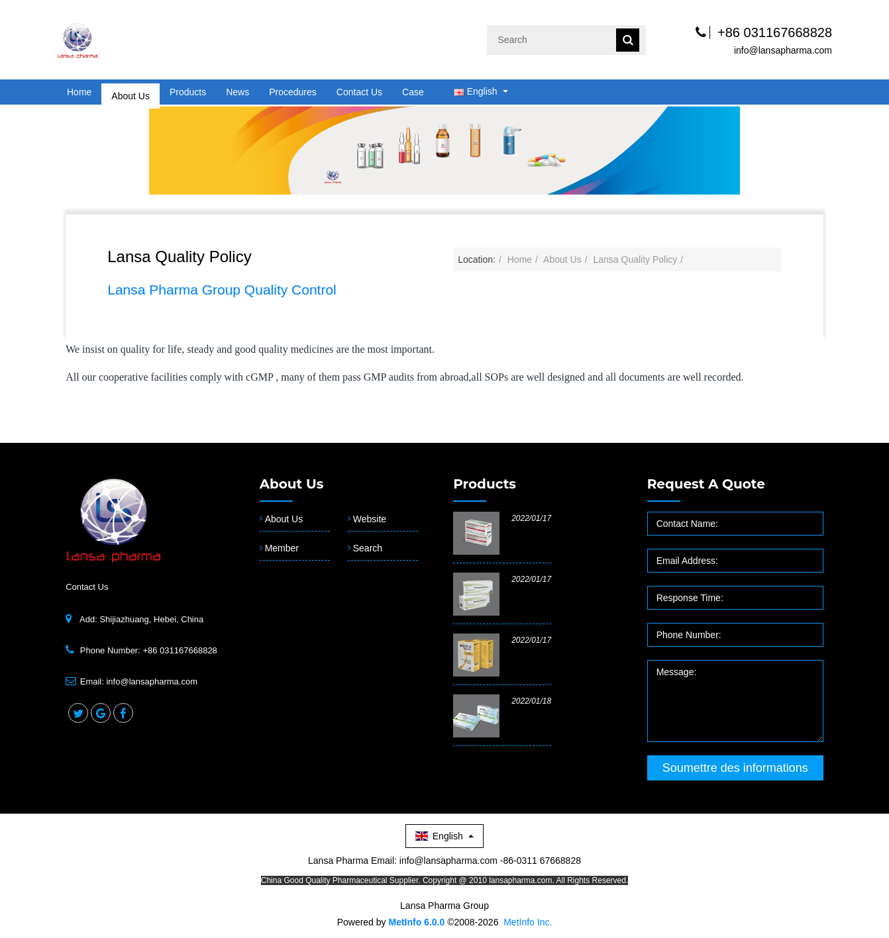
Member (282, 548)
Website (369, 519)
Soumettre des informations (735, 767)
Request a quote (706, 484)
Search (367, 548)
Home (79, 92)
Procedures (293, 92)
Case (413, 92)
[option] (444, 150)
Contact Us (359, 92)
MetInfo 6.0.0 (416, 922)
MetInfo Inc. (527, 922)
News (237, 92)
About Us (130, 92)
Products (188, 92)
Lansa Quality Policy (635, 259)
